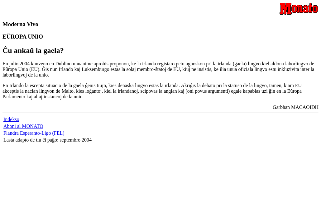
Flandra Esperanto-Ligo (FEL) (34, 133)
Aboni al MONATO (23, 126)
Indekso (11, 119)
